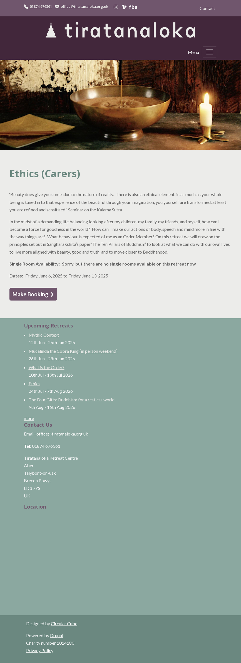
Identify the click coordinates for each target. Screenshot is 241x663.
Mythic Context (44, 334)
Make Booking (33, 294)
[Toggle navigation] (209, 51)
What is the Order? (46, 367)
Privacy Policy (39, 650)
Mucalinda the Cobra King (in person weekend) (73, 351)
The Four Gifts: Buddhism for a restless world (72, 399)
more (29, 418)
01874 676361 (41, 6)
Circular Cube (64, 623)
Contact (207, 8)
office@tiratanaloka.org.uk (84, 6)
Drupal (56, 635)
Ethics (34, 383)
